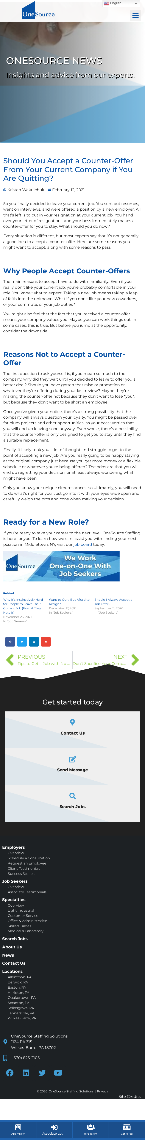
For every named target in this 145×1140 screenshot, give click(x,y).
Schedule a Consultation (29, 858)
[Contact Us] (72, 722)
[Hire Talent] (91, 1127)
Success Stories (21, 874)
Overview (16, 853)
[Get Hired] (127, 1127)
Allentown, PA (19, 977)
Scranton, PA (18, 1003)
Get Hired (127, 1133)
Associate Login (54, 1133)
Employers (13, 847)
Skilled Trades (19, 926)
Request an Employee (27, 863)
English (112, 3)
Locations (12, 971)
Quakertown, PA (22, 998)
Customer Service (23, 916)
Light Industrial (21, 910)
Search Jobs (72, 806)
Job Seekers (15, 881)
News (8, 955)
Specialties (13, 899)
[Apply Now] (18, 1127)
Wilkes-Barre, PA (22, 1018)
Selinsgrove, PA (21, 1008)
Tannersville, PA (21, 1013)
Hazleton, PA (18, 993)
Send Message (72, 769)
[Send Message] (72, 759)
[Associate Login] (54, 1127)
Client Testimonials (24, 868)
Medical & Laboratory (26, 931)
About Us (12, 946)
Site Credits (129, 1096)
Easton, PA (17, 987)
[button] (135, 15)
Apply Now (18, 1133)
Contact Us (73, 733)
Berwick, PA (18, 982)
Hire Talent (90, 1133)
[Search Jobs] (72, 796)
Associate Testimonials (27, 892)
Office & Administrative (27, 921)
